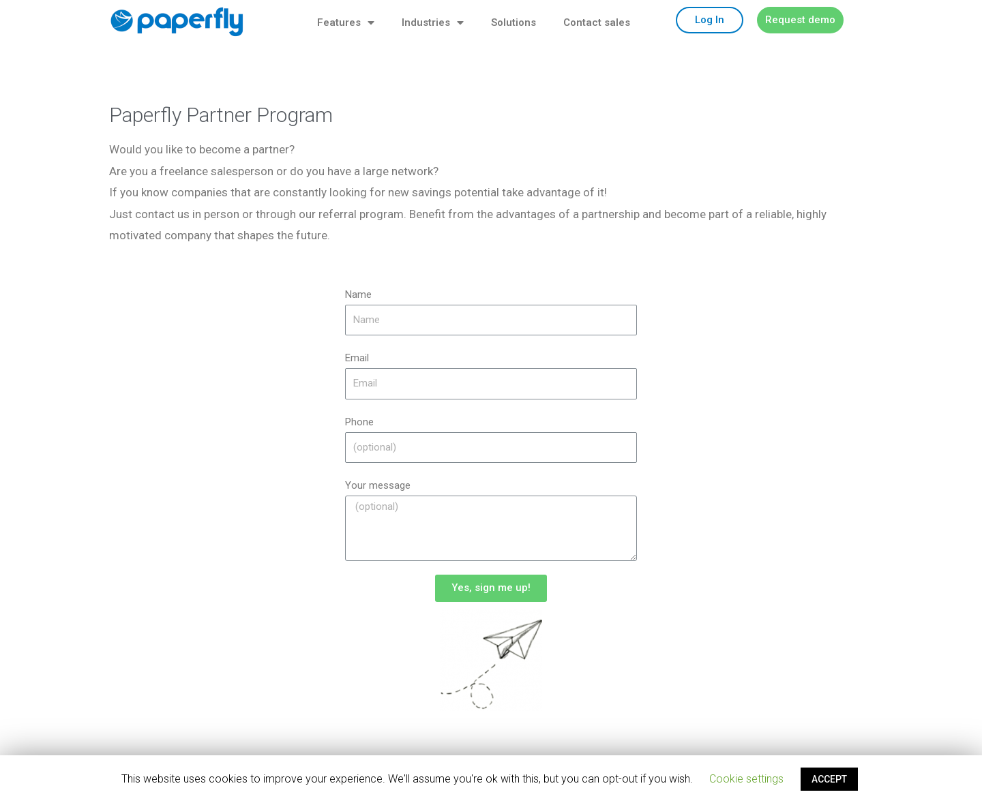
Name (358, 294)
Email (357, 358)
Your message (378, 485)
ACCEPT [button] (829, 779)
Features (345, 22)
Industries (433, 22)
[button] (709, 20)
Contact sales (596, 22)
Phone (359, 422)
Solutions (513, 22)
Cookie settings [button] (746, 778)
